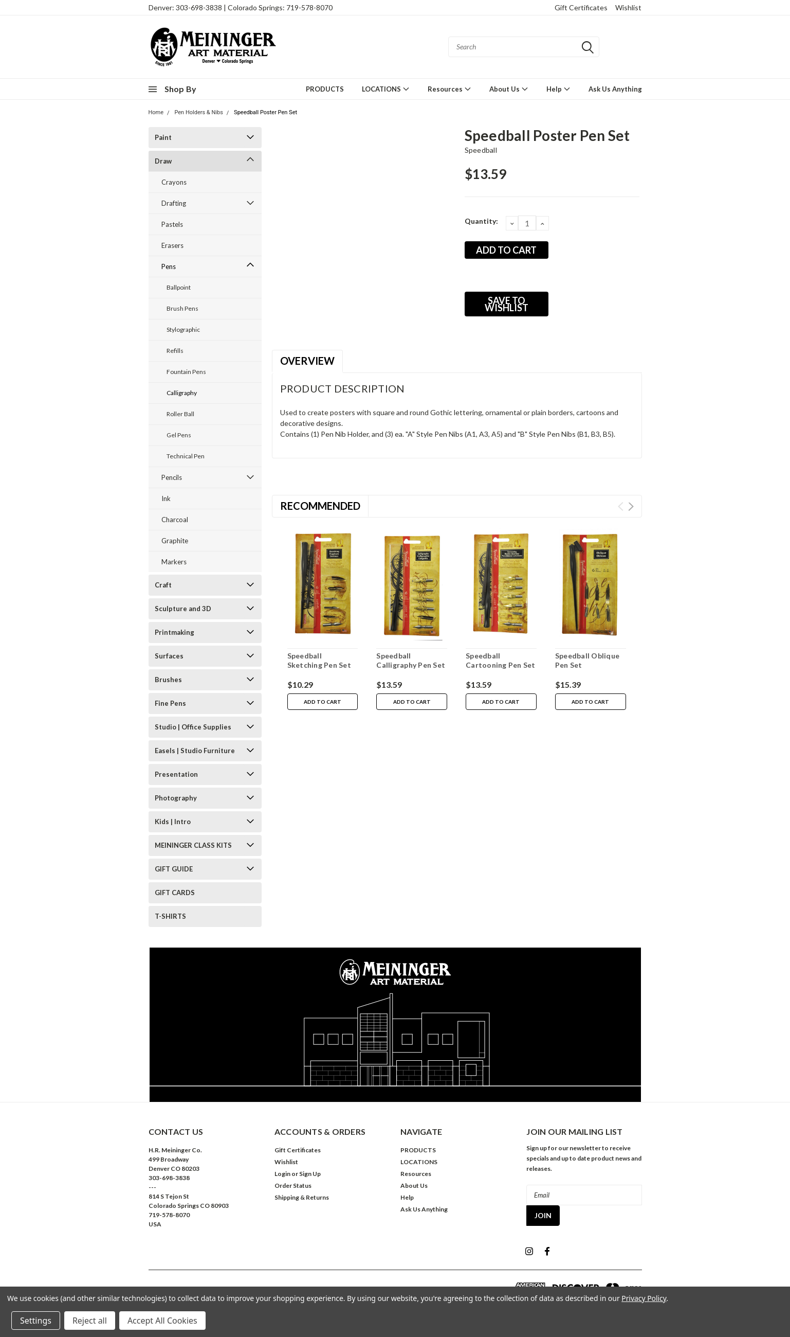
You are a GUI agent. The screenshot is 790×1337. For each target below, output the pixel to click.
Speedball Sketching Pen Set (319, 660)
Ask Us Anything (615, 89)
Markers (174, 562)
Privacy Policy (643, 1298)
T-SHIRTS (170, 916)
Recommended (320, 506)
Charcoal (174, 519)
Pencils (171, 477)
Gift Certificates (581, 7)
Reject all (89, 1320)
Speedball (481, 150)
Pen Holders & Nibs (198, 112)
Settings (35, 1320)
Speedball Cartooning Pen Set (501, 660)
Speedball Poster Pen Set (265, 112)
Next (631, 506)
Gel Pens (179, 435)
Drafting (173, 203)
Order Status (292, 1185)
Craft (163, 585)
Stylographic (183, 329)
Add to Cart (322, 702)
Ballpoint (179, 287)
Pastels (172, 224)
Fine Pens (170, 703)
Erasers (172, 245)
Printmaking (174, 632)
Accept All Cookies (162, 1320)
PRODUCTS (325, 89)
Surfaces (169, 656)
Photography (176, 798)
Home (156, 112)
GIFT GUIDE (174, 869)
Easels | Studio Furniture (195, 750)
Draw (163, 161)
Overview (307, 360)
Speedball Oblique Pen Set (587, 660)
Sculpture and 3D (183, 608)
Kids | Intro (173, 821)
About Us (508, 88)
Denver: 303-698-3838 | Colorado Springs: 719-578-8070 (241, 7)
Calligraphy (182, 393)
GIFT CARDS (175, 892)
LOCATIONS (386, 88)
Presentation (176, 774)
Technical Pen (186, 456)
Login (282, 1174)
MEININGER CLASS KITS (193, 845)
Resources (449, 88)
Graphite (174, 541)
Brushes (168, 679)
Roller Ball (180, 414)
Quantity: (481, 221)
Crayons (174, 182)
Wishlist (628, 7)
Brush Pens (182, 308)
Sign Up (310, 1174)
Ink (166, 498)
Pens (168, 266)
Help (558, 88)
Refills (175, 350)
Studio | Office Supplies (193, 727)
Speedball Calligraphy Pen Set (410, 660)
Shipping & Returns (301, 1197)
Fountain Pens (186, 372)
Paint (163, 137)
